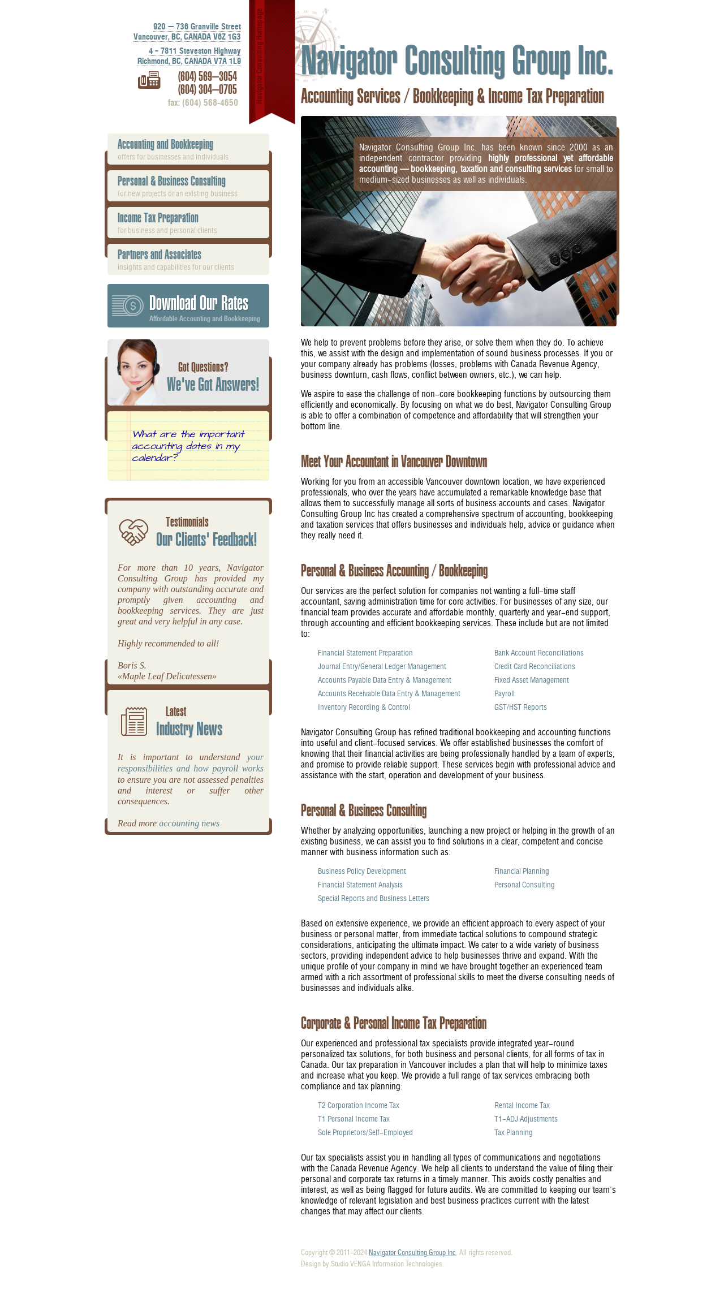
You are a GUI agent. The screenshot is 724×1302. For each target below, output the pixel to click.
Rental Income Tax (522, 1105)
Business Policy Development (362, 871)
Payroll (504, 693)
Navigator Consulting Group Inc (412, 1252)
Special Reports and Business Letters (373, 898)
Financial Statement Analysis (360, 884)
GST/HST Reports (520, 707)
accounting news (189, 823)
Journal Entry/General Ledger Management (382, 666)
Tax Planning (513, 1132)
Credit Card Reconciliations (534, 666)
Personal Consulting (524, 884)
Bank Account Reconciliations (539, 652)
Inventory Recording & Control (364, 707)
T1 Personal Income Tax (354, 1118)
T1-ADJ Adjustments (526, 1118)
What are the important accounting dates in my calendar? (188, 446)
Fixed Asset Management (531, 679)
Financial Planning (521, 871)
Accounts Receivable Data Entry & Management (389, 693)
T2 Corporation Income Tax (358, 1105)
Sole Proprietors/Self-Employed (365, 1132)
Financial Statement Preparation (365, 652)
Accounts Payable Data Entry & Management (384, 679)
